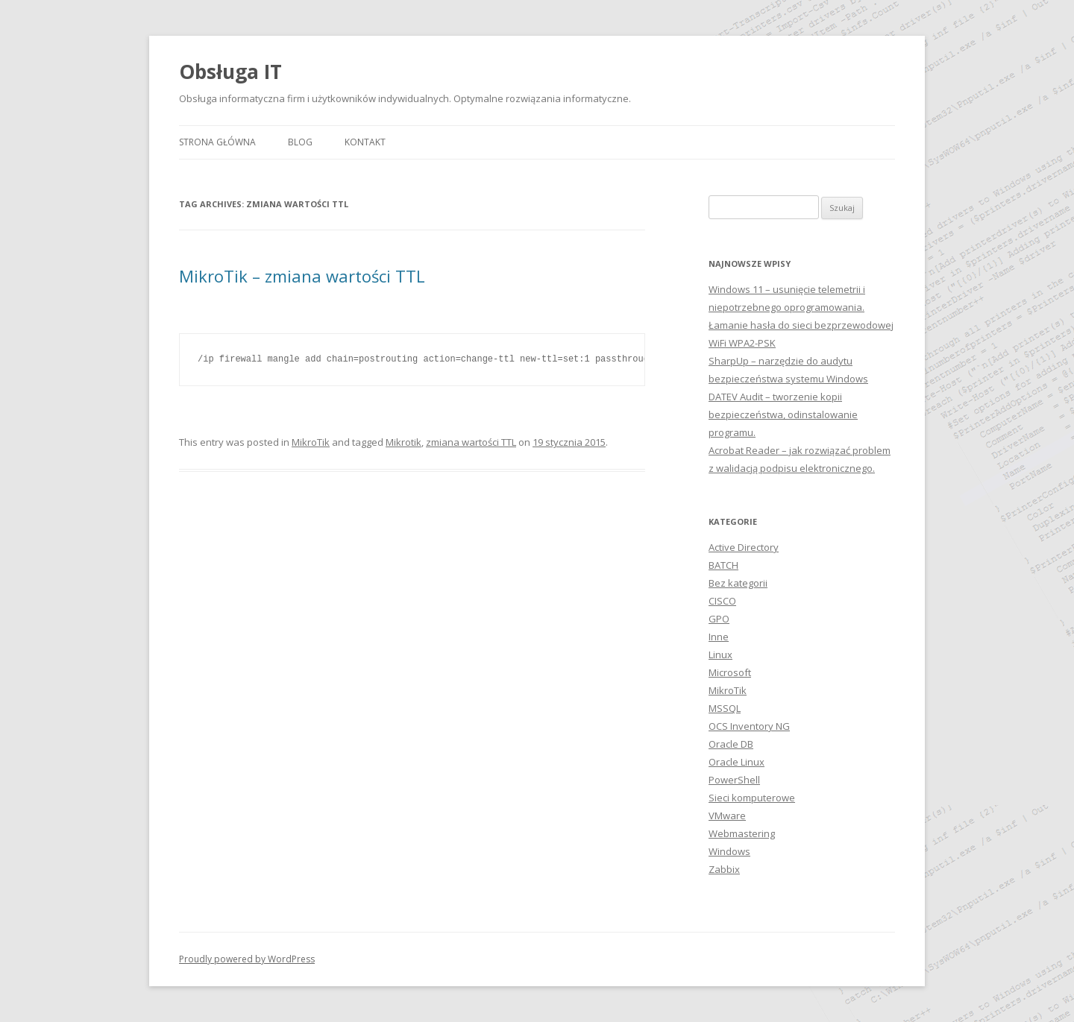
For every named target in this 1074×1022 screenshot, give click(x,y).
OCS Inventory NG (749, 726)
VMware (727, 815)
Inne (719, 636)
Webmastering (742, 833)
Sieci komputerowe (752, 797)
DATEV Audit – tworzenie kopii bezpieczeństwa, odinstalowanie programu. (783, 414)
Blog (300, 142)
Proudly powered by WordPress (247, 959)
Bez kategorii (738, 583)
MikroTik (311, 442)
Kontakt (365, 142)
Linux (720, 654)
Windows (729, 851)
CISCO (722, 601)
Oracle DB (731, 744)
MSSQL (725, 708)
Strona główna (217, 142)
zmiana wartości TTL (471, 442)
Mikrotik (403, 442)
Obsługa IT (230, 71)
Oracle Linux (736, 762)
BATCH (723, 565)
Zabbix (724, 869)
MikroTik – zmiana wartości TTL (302, 276)
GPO (719, 618)
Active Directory (744, 547)
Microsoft (730, 672)
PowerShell (734, 779)
